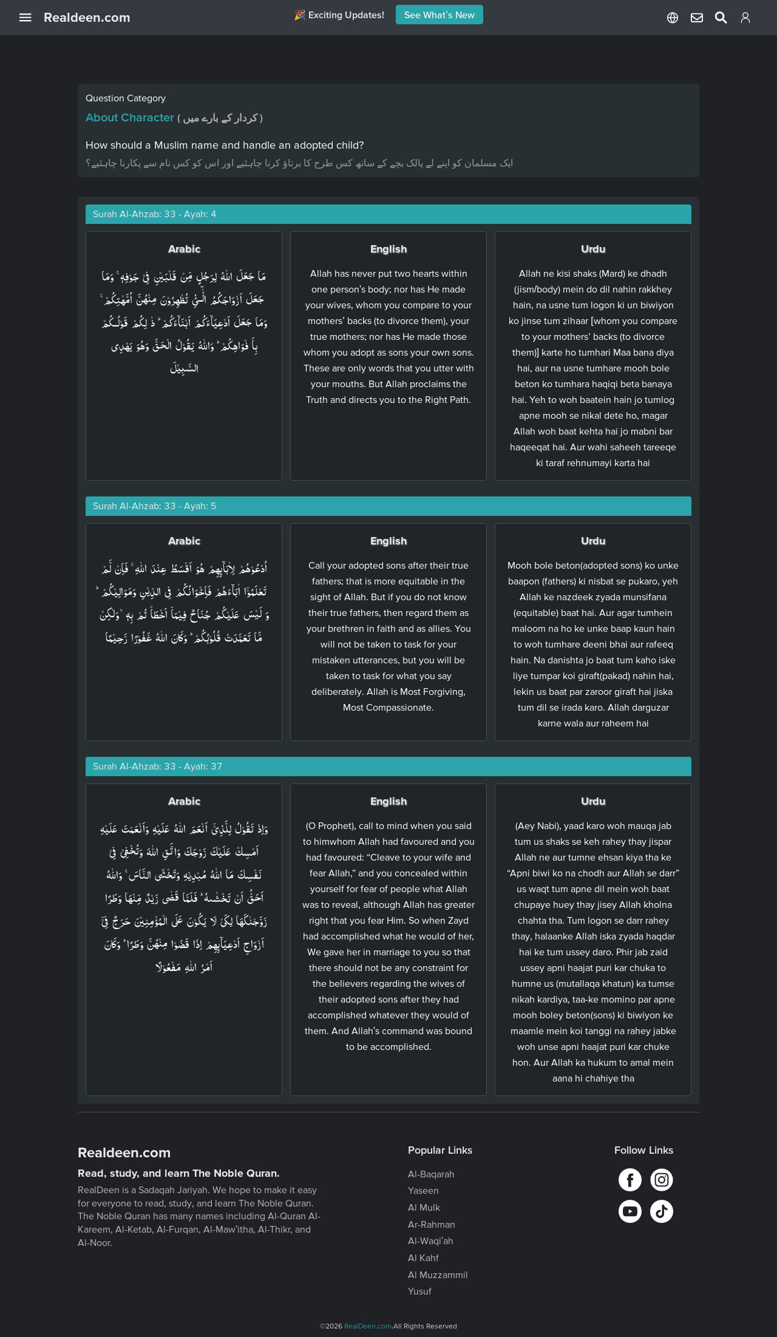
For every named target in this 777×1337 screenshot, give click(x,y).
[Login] (745, 20)
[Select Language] (672, 17)
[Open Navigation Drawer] (31, 17)
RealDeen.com (368, 1326)
